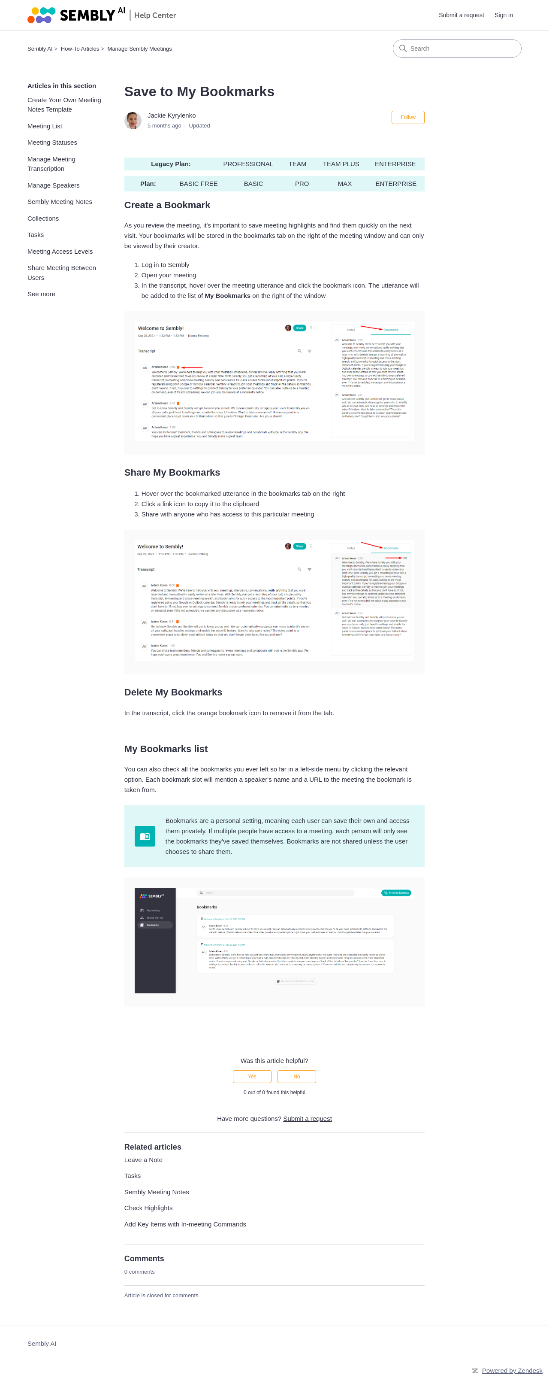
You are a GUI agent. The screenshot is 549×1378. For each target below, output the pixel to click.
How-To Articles (80, 49)
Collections (43, 218)
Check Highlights (148, 1207)
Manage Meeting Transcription (51, 164)
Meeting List (44, 126)
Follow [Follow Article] (408, 117)
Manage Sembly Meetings (140, 49)
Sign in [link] (504, 15)
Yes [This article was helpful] (252, 1077)
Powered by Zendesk (512, 1370)
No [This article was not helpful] (296, 1077)
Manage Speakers (53, 185)
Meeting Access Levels (60, 251)
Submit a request (461, 15)
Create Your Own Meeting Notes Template (64, 104)
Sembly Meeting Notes (59, 201)
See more (41, 293)
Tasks (35, 234)
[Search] (457, 48)
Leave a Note (143, 1159)
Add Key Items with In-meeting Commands (185, 1224)
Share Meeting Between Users (61, 272)
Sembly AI (40, 49)
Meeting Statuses (52, 142)
